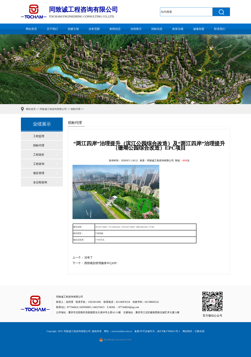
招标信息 (156, 28)
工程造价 (38, 154)
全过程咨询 (40, 182)
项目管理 (38, 173)
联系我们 (219, 28)
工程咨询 (38, 163)
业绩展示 (136, 28)
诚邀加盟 (198, 28)
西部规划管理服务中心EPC (100, 263)
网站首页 (31, 28)
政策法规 (177, 28)
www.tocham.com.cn (121, 331)
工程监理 (38, 136)
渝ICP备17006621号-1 (168, 331)
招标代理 (75, 109)
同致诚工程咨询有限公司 (53, 109)
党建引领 (73, 28)
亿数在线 (199, 331)
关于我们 (52, 28)
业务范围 (94, 28)
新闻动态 (115, 28)
